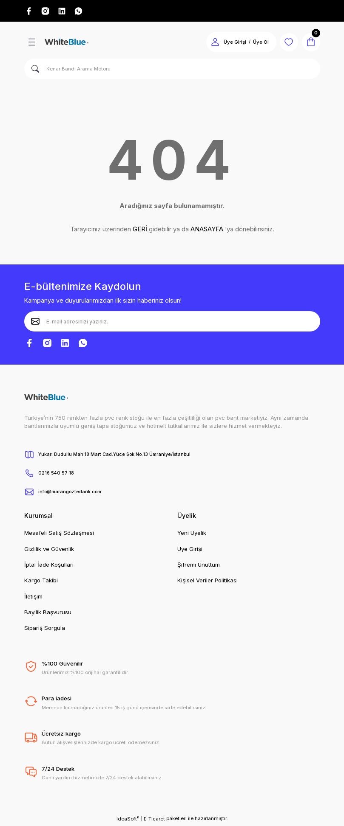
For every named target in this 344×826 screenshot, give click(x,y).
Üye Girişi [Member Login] (230, 43)
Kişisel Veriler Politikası (207, 581)
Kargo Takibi (41, 581)
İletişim (33, 597)
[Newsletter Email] (172, 322)
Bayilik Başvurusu (47, 613)
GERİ (140, 230)
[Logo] (66, 43)
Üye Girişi (189, 550)
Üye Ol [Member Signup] (256, 43)
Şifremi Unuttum (198, 565)
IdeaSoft (128, 820)
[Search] (172, 70)
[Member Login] (210, 43)
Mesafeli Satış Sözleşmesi (59, 534)
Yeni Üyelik (191, 534)
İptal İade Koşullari (49, 565)
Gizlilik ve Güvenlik (49, 550)
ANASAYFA (206, 230)
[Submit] (35, 322)
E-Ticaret (154, 820)
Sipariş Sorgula (44, 629)
